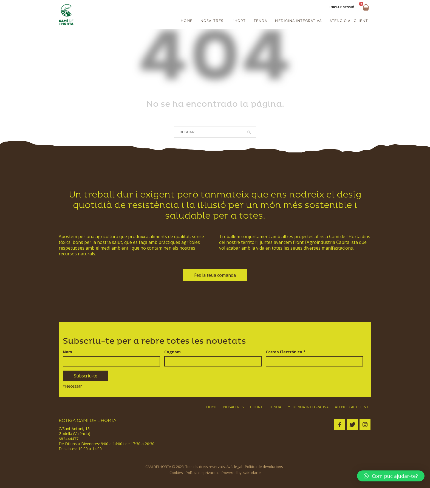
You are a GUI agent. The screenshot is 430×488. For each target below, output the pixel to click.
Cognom (172, 351)
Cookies (176, 472)
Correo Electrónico (285, 351)
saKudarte (252, 472)
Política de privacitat (202, 472)
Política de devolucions (264, 466)
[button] (391, 475)
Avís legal (234, 466)
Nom (67, 351)
